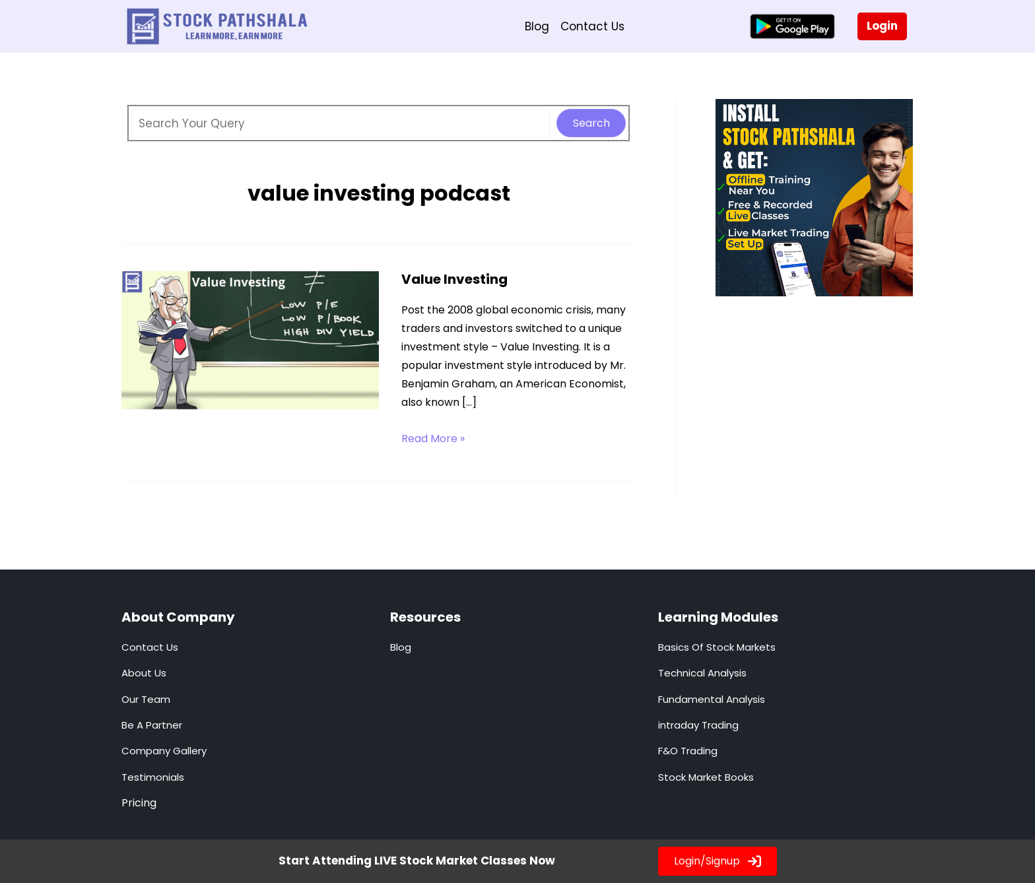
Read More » (433, 439)
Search (591, 123)
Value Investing (454, 279)
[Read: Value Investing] (250, 342)
